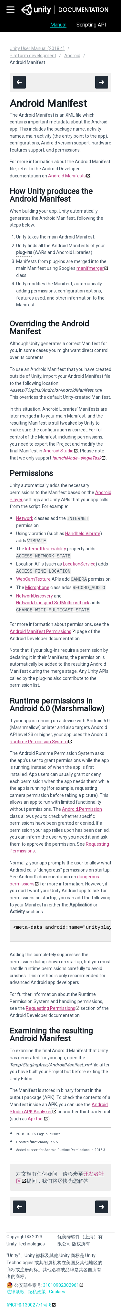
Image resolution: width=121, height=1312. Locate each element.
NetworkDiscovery (34, 595)
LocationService (79, 563)
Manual (58, 25)
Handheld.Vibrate (82, 533)
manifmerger (90, 268)
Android (72, 55)
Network (24, 518)
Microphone (37, 587)
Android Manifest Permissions (40, 631)
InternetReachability (45, 548)
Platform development (33, 55)
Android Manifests (67, 175)
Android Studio (58, 450)
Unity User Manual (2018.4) (37, 48)
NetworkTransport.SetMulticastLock (52, 602)
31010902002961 (61, 1285)
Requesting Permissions (50, 1008)
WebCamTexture (33, 579)
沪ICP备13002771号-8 (29, 1304)
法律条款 (15, 1291)
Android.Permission (82, 809)
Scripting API (91, 25)
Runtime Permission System (39, 741)
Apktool (36, 1118)
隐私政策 (37, 1291)
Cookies (57, 1291)
